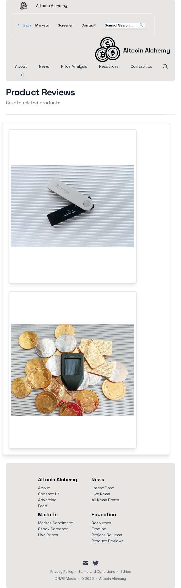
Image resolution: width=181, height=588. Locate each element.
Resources (109, 66)
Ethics (125, 571)
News (44, 66)
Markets (42, 25)
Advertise (47, 499)
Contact (89, 25)
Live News (101, 493)
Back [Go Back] (24, 25)
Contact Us (141, 66)
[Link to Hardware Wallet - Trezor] (72, 370)
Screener (65, 25)
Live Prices (48, 535)
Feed (42, 505)
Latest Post (103, 487)
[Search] (165, 67)
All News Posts (105, 499)
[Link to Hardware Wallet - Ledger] (72, 206)
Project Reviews (107, 535)
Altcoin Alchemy (39, 6)
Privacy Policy (61, 571)
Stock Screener (53, 529)
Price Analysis (74, 66)
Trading (99, 529)
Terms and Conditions (96, 571)
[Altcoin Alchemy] (132, 49)
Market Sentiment (55, 523)
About (21, 66)
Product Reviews (108, 541)
